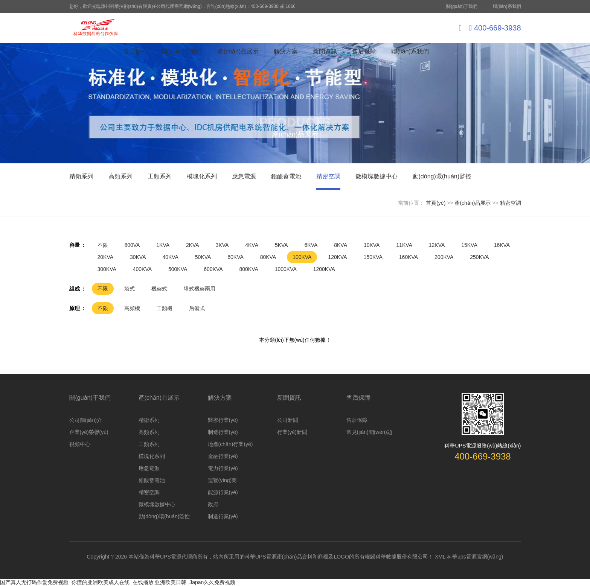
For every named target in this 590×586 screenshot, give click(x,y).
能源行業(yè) (223, 492)
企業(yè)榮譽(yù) (88, 432)
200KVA (443, 257)
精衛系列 (149, 420)
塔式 (129, 289)
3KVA (222, 245)
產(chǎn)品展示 (238, 51)
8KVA (340, 245)
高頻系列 (149, 432)
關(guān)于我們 (461, 6)
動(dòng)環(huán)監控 (164, 516)
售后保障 (364, 51)
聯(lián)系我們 (507, 6)
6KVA (311, 245)
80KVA (268, 257)
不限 (103, 245)
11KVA (404, 245)
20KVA (106, 257)
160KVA (408, 257)
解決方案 (286, 51)
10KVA (372, 245)
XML (440, 557)
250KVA (479, 257)
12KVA (437, 245)
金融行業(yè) (223, 456)
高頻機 (132, 308)
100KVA (302, 257)
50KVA (203, 257)
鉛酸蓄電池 (152, 480)
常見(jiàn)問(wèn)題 (369, 432)
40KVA (170, 257)
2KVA (192, 245)
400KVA (142, 269)
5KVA (281, 245)
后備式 (197, 308)
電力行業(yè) (223, 468)
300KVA (107, 269)
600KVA (213, 269)
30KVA (138, 257)
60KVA (235, 257)
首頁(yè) (134, 51)
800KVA (248, 269)
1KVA (162, 245)
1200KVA (324, 269)
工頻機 (164, 308)
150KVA (373, 257)
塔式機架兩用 (199, 289)
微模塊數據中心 (157, 504)
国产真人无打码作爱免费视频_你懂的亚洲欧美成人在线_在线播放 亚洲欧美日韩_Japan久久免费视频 (117, 582)
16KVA (502, 245)
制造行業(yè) (223, 432)
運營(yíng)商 (222, 480)
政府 (213, 504)
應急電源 (149, 468)
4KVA (251, 245)
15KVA (469, 245)
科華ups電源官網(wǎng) (475, 557)
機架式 (159, 289)
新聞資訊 (325, 51)
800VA (132, 245)
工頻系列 (149, 444)
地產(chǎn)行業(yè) (230, 444)
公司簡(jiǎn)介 (85, 420)
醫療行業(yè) (223, 420)
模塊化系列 (152, 456)
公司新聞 (287, 420)
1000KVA (286, 269)
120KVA (337, 257)
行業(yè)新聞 (292, 432)
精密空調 (510, 203)
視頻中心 (79, 444)
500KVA (177, 269)
